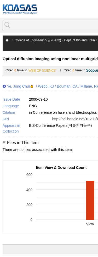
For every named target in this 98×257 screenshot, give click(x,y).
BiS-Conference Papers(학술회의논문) (60, 125)
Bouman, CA (67, 86)
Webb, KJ (46, 86)
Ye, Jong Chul (18, 86)
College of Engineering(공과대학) (38, 40)
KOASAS (20, 9)
